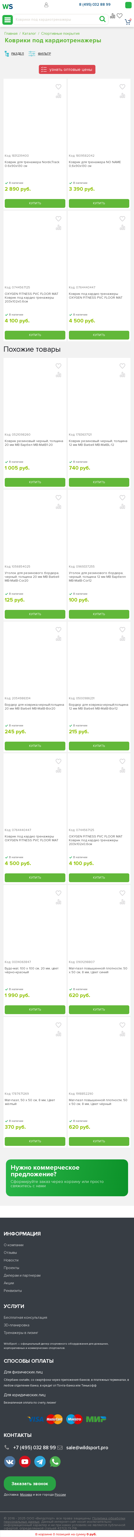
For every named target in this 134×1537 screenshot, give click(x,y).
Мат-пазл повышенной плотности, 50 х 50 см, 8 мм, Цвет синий (98, 970)
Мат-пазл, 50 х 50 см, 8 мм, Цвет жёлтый (30, 1102)
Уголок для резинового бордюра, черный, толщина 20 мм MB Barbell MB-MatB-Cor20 (32, 577)
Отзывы (10, 1252)
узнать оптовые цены (70, 69)
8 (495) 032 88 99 (95, 4)
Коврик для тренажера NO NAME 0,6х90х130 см (95, 164)
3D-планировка (16, 1325)
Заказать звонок (30, 1484)
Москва (26, 1495)
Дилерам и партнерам (22, 1275)
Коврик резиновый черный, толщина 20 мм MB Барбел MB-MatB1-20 (34, 443)
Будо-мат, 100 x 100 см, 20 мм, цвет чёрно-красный (31, 970)
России (60, 1495)
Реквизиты (13, 1290)
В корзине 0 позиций (65, 1534)
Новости (11, 1260)
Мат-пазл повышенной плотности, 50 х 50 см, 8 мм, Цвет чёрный (98, 1102)
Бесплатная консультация (25, 1317)
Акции (9, 1283)
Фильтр (44, 54)
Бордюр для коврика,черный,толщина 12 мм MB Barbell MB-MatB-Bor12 (98, 706)
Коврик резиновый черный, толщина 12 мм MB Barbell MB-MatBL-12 (98, 443)
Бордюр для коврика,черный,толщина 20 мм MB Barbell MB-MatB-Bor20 (34, 706)
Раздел (17, 54)
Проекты (11, 1267)
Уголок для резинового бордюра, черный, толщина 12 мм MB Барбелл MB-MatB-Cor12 (97, 577)
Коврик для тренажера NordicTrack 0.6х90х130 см (32, 164)
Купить (35, 203)
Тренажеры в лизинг (21, 1332)
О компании (13, 1245)
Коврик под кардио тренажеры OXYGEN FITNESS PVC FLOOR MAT (96, 296)
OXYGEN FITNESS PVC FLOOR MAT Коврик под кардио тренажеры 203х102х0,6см (31, 297)
